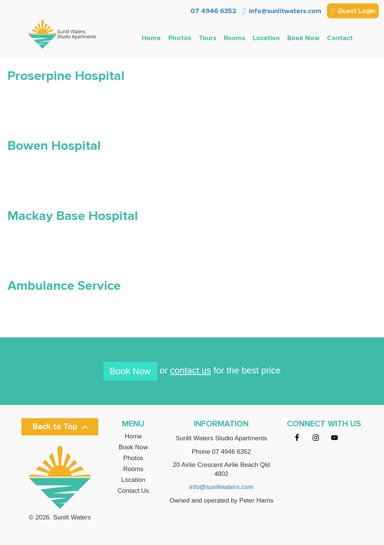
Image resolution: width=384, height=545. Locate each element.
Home (151, 38)
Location (266, 38)
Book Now (303, 38)
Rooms (234, 38)
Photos (179, 38)
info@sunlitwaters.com (281, 11)
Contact (340, 38)
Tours (207, 38)
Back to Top (60, 427)
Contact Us (133, 491)
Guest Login (352, 12)
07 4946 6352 (212, 11)
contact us (190, 370)
